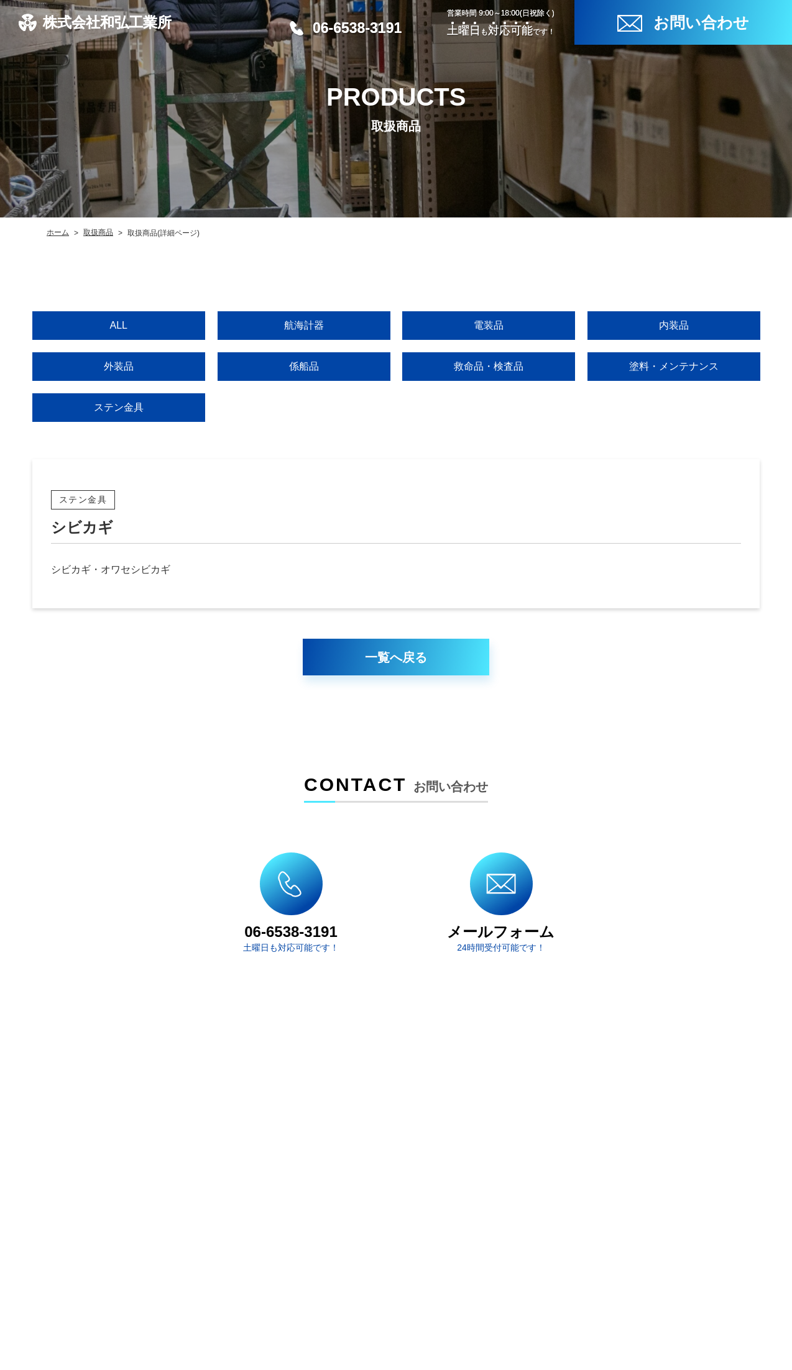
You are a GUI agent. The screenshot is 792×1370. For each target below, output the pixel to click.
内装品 (673, 325)
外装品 (119, 366)
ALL (118, 325)
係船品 (303, 366)
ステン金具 (119, 407)
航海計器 (303, 325)
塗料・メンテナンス (673, 366)
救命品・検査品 (488, 366)
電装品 (489, 325)
